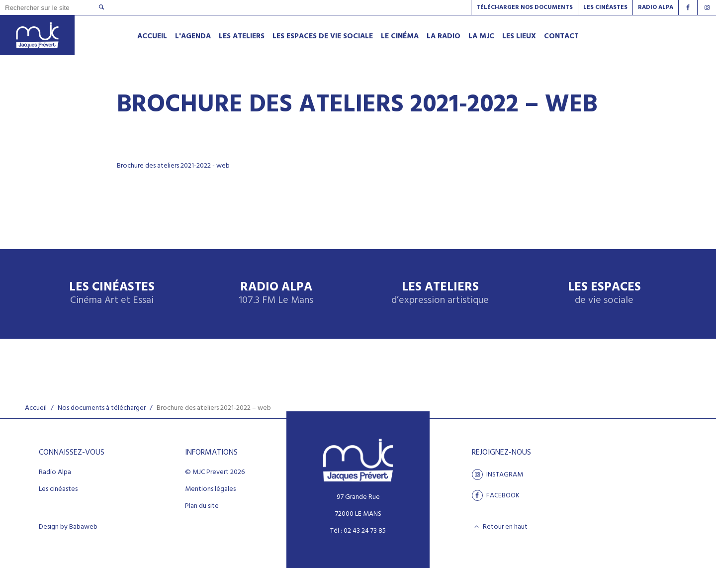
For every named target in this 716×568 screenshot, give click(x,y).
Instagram (497, 474)
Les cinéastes (58, 489)
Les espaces (604, 293)
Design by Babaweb (68, 527)
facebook (496, 495)
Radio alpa (655, 7)
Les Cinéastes (605, 7)
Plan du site (202, 506)
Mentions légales (210, 489)
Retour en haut (500, 527)
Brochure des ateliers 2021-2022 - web (173, 166)
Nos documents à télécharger (102, 408)
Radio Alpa (276, 293)
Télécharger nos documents (524, 7)
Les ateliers (440, 293)
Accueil (36, 408)
